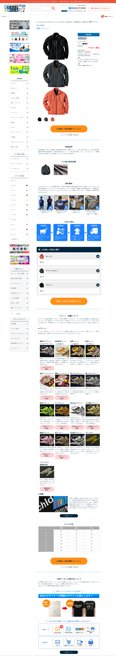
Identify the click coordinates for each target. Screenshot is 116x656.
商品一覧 (69, 22)
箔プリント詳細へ (62, 457)
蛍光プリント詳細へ (47, 427)
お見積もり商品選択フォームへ (68, 129)
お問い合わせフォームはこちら (100, 8)
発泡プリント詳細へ (47, 455)
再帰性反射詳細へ (47, 489)
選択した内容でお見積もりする (68, 301)
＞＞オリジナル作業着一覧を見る (69, 135)
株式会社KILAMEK (80, 5)
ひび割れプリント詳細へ (93, 427)
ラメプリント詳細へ (62, 427)
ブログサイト (44, 16)
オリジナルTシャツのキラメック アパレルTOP (50, 22)
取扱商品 (77, 22)
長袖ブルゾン (45, 212)
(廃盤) (96, 214)
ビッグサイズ (25, 16)
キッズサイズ (34, 16)
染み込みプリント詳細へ (77, 427)
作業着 (84, 22)
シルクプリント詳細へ (47, 368)
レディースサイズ (15, 16)
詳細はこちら (69, 516)
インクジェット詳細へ (47, 397)
